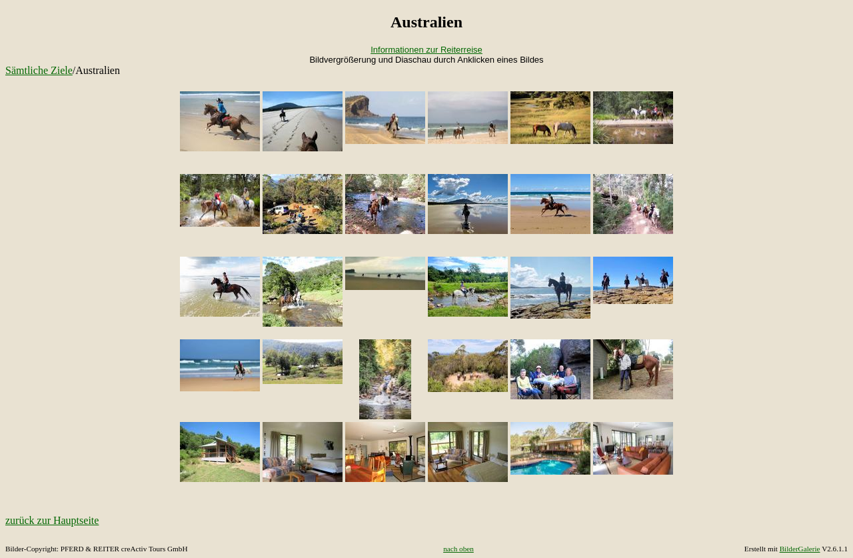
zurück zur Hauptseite (52, 520)
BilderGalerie (800, 549)
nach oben (458, 549)
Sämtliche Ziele (39, 70)
